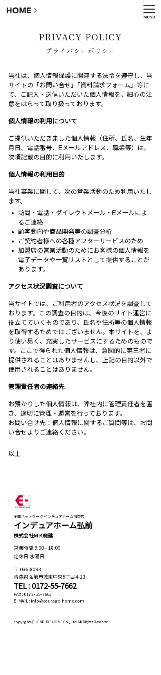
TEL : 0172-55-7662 (45, 586)
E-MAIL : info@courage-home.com (49, 601)
